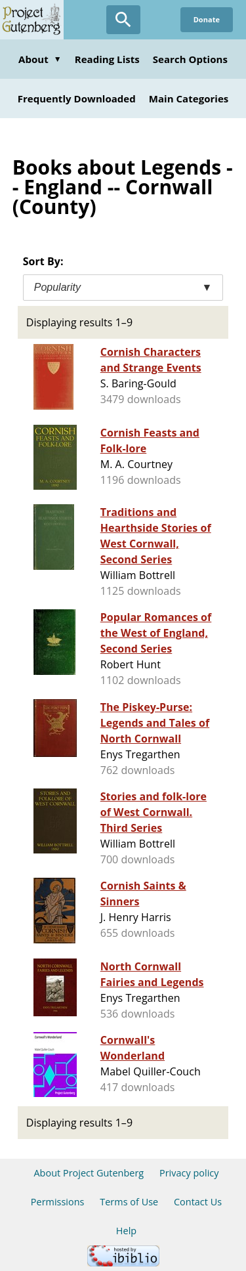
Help (126, 1230)
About (40, 59)
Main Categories (189, 98)
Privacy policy (189, 1173)
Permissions (58, 1202)
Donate (207, 19)
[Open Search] (123, 19)
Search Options (190, 59)
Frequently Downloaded (77, 98)
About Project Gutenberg (88, 1173)
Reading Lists (107, 59)
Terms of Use (129, 1202)
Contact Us (198, 1202)
